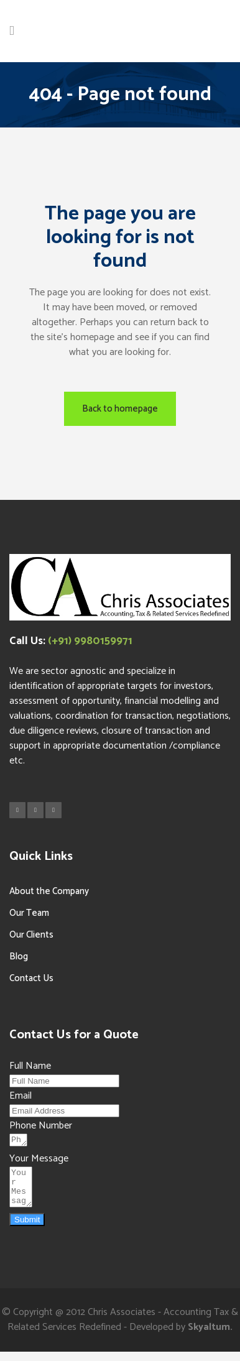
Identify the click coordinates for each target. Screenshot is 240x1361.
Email (20, 1095)
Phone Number (40, 1125)
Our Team (29, 913)
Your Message (38, 1160)
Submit (27, 1229)
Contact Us (31, 978)
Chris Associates (121, 1321)
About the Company (49, 891)
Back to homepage (120, 409)
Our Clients (31, 935)
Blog (18, 956)
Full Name (30, 1066)
